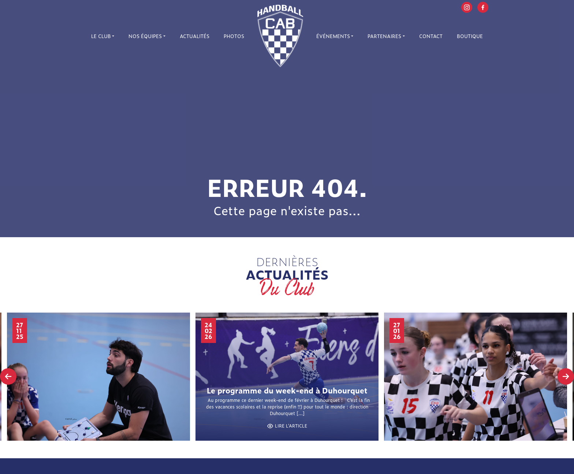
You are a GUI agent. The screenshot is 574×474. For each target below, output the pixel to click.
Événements (333, 36)
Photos (234, 36)
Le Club (101, 36)
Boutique (470, 36)
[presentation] (8, 376)
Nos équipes (145, 36)
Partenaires (384, 36)
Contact (431, 36)
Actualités (194, 36)
